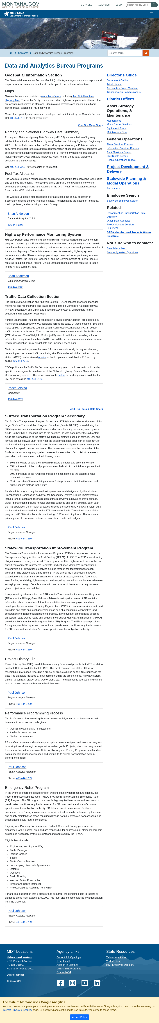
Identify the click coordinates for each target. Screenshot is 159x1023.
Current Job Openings (69, 957)
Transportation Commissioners (124, 92)
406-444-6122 (34, 379)
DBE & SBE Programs (69, 968)
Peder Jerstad (17, 388)
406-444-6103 (17, 118)
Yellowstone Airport (116, 957)
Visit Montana (113, 961)
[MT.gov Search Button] (154, 4)
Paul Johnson (17, 527)
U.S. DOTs (113, 228)
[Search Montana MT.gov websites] (142, 4)
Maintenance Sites (117, 132)
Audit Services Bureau (119, 152)
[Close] (79, 1017)
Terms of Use (14, 981)
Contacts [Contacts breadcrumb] (23, 53)
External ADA (64, 972)
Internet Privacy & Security (17, 1010)
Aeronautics (113, 188)
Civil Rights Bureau (117, 156)
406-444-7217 (20, 361)
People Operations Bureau (121, 160)
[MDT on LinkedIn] (97, 983)
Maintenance (114, 120)
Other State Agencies (118, 220)
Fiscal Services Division (120, 144)
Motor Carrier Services (119, 124)
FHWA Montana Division (120, 224)
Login (119, 5)
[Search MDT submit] (146, 53)
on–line (42, 357)
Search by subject (117, 248)
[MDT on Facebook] (60, 983)
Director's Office (122, 75)
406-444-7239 (17, 167)
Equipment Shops (116, 128)
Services (86, 5)
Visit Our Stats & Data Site (85, 409)
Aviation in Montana (67, 965)
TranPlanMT (63, 961)
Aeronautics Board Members (122, 88)
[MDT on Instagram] (72, 983)
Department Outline (117, 80)
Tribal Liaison (114, 84)
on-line (61, 375)
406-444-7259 (24, 538)
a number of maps (51, 96)
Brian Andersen (18, 213)
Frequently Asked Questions (122, 252)
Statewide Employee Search (122, 200)
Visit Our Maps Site (89, 125)
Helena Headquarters (19, 957)
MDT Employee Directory (120, 965)
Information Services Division (123, 148)
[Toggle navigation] (151, 14)
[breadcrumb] (11, 53)
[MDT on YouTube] (85, 983)
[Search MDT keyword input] (125, 53)
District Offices (120, 99)
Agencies (104, 5)
